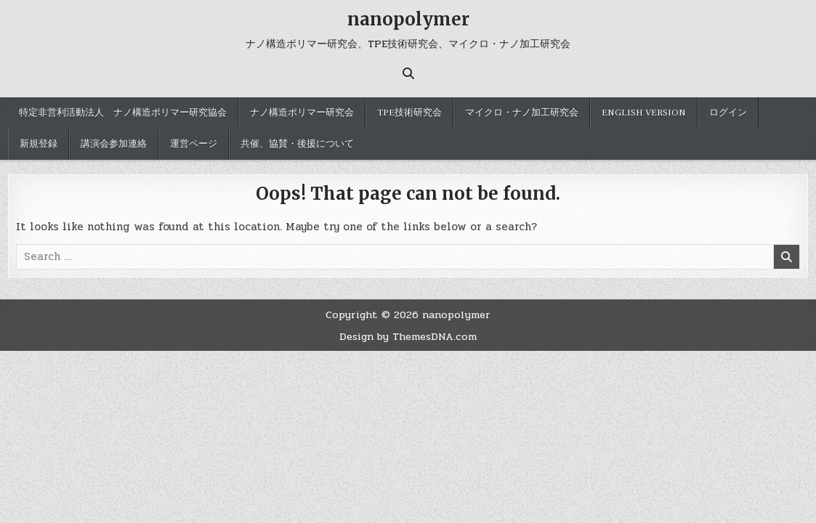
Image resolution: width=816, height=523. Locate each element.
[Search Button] (408, 73)
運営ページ (193, 144)
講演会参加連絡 (114, 144)
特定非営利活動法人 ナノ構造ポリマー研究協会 (123, 112)
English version (644, 112)
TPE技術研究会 (409, 112)
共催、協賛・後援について (297, 144)
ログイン (728, 112)
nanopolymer (408, 19)
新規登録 (38, 144)
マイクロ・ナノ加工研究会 (521, 112)
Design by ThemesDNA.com (408, 336)
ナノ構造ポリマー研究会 (302, 112)
